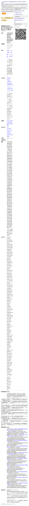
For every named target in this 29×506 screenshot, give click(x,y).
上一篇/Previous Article (18, 14)
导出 (15, 21)
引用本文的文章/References (19, 18)
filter (11, 130)
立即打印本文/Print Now (18, 20)
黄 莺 (9, 50)
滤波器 (9, 122)
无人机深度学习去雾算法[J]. (21, 477)
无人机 (8, 120)
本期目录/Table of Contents (19, 10)
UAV (8, 127)
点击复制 (4, 13)
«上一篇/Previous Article (5, 1)
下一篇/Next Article (17, 12)
